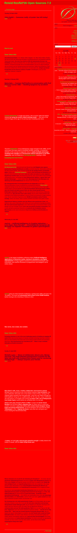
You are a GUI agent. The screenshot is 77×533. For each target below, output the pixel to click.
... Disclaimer (73, 38)
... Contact (74, 32)
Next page (48, 531)
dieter (6, 18)
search (74, 46)
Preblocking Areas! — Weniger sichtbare (67, 101)
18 (75, 58)
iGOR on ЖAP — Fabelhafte (70, 128)
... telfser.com (73, 35)
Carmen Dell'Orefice (11, 116)
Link (7, 74)
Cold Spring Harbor (30, 155)
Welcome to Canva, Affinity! (70, 88)
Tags (75, 33)
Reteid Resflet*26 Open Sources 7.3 (27, 2)
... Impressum (73, 36)
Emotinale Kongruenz (20, 172)
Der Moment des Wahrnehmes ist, (68, 82)
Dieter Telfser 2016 (10, 54)
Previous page (10, 9)
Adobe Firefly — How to (71, 107)
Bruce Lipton (44, 185)
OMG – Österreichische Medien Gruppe (67, 114)
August (59, 65)
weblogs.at (74, 41)
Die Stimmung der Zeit (10, 167)
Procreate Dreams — (71, 95)
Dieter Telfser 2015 (10, 333)
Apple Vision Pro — (72, 75)
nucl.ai (7, 257)
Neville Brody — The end (70, 122)
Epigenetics (14, 149)
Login (75, 25)
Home (75, 30)
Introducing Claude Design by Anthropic (67, 69)
